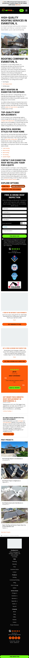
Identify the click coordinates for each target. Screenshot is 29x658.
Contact (14, 572)
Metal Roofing (6, 150)
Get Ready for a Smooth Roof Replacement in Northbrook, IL (13, 399)
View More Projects (5, 532)
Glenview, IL (14, 598)
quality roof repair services (11, 107)
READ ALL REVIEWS (14, 388)
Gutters (14, 588)
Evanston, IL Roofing (18, 186)
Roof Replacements (7, 84)
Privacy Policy (9, 245)
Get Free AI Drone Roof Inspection (14, 361)
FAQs (14, 566)
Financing (14, 561)
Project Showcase (14, 625)
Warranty (14, 564)
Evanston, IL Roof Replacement (11, 189)
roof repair (20, 421)
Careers (14, 622)
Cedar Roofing (6, 148)
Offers (14, 617)
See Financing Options (14, 324)
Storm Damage (14, 585)
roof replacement (7, 422)
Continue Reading (7, 411)
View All (14, 606)
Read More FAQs (8, 434)
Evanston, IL (5, 186)
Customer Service (14, 569)
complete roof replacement (7, 120)
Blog (14, 614)
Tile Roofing (5, 154)
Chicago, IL (14, 593)
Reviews (14, 619)
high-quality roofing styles (11, 139)
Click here (18, 4)
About (14, 611)
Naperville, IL (14, 601)
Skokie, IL (14, 603)
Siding (14, 582)
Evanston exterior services (10, 179)
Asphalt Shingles (6, 156)
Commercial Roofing (14, 580)
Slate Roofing (6, 152)
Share (14, 320)
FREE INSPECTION (14, 656)
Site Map (17, 641)
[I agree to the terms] (2, 239)
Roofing (14, 577)
